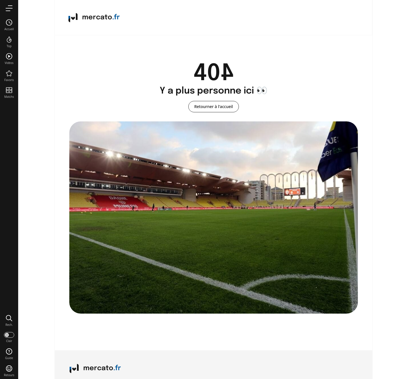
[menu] (9, 8)
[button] (9, 320)
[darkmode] (9, 337)
